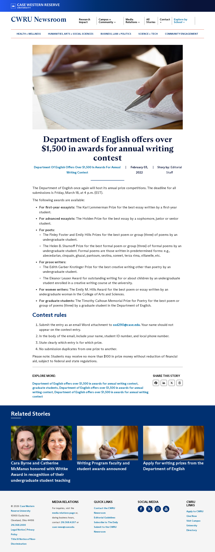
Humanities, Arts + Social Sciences (70, 33)
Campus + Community (107, 21)
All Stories (150, 21)
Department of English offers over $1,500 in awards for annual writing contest (85, 383)
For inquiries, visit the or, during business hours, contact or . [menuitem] (65, 517)
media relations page (63, 512)
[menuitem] (29, 34)
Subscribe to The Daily (106, 522)
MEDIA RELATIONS (65, 502)
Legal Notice (18, 529)
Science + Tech (148, 33)
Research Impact (84, 21)
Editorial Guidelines (104, 517)
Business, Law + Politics (116, 33)
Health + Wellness (29, 33)
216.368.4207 (68, 522)
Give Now (191, 516)
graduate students (45, 388)
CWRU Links (190, 503)
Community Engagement (181, 33)
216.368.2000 (18, 524)
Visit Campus (193, 520)
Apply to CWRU (194, 511)
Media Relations (133, 21)
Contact (165, 20)
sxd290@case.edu (126, 325)
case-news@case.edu (63, 526)
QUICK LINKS (103, 502)
